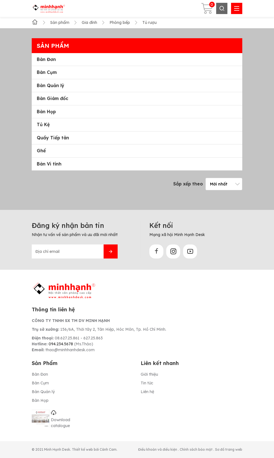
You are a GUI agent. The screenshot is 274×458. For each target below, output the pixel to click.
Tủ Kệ (43, 124)
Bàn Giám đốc (52, 98)
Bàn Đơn (46, 59)
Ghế (41, 150)
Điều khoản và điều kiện (158, 449)
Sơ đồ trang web (228, 449)
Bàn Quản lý (50, 85)
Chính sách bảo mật (196, 449)
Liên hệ (147, 391)
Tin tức (147, 383)
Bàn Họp (46, 111)
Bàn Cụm (47, 72)
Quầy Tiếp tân (53, 137)
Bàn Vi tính (49, 164)
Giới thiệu (149, 374)
